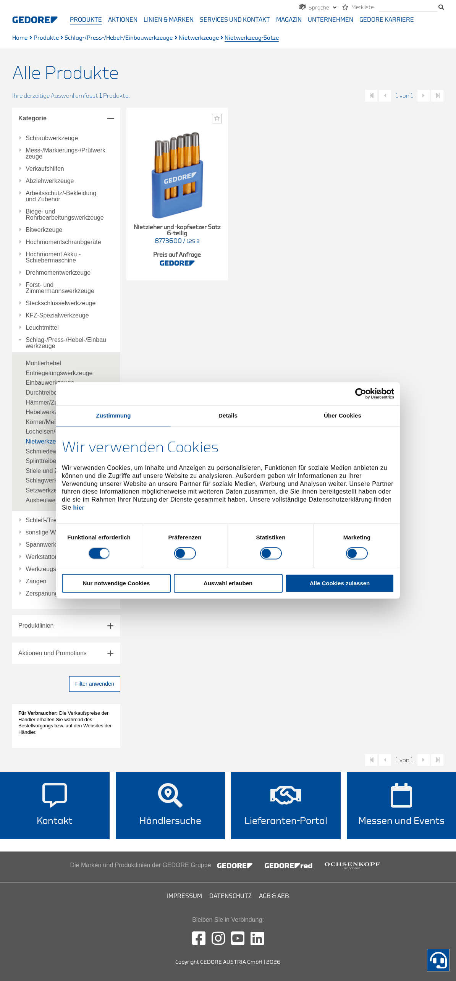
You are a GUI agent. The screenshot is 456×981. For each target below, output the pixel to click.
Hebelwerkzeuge (48, 412)
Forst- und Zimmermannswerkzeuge (60, 288)
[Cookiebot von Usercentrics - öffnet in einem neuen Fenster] (360, 393)
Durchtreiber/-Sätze (52, 392)
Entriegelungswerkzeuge (59, 373)
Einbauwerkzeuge (50, 382)
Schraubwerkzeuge (52, 138)
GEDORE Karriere (386, 20)
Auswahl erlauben (228, 583)
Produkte (86, 20)
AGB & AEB (274, 896)
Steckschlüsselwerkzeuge (60, 303)
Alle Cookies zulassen (340, 583)
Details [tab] (228, 415)
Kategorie (32, 118)
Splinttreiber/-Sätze (52, 461)
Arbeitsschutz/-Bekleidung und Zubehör (61, 196)
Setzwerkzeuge (46, 490)
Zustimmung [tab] (113, 415)
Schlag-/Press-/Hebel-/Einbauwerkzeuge (119, 38)
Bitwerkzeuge (44, 230)
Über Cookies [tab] (342, 415)
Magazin (289, 20)
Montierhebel (43, 363)
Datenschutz (230, 896)
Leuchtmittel (42, 328)
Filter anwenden (94, 684)
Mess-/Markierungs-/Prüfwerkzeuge (65, 153)
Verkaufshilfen (45, 169)
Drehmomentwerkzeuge (58, 273)
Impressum (184, 896)
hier (79, 507)
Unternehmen (330, 20)
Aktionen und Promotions (52, 653)
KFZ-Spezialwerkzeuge (57, 315)
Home (19, 38)
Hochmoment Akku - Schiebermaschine (53, 257)
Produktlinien (36, 625)
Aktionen (122, 20)
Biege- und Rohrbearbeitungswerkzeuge (65, 215)
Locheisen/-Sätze (49, 431)
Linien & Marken (169, 20)
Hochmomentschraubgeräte (63, 242)
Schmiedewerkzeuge (54, 451)
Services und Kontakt (235, 20)
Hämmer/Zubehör (49, 402)
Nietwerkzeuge (199, 38)
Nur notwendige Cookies (116, 583)
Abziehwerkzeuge (50, 181)
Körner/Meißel (45, 422)
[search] (408, 7)
